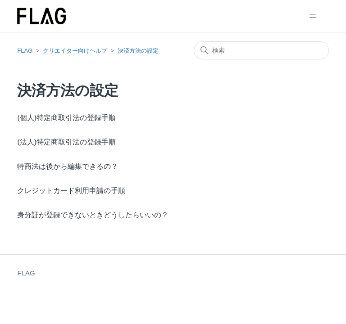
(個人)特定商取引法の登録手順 (66, 118)
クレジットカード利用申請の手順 (71, 190)
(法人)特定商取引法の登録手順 (66, 142)
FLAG (24, 50)
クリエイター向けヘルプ (75, 50)
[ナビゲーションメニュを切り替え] (313, 16)
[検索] (261, 50)
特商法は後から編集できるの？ (67, 166)
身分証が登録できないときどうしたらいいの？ (92, 215)
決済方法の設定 (138, 50)
